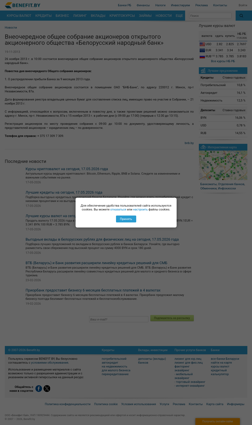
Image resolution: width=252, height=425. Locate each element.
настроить (140, 209)
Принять (126, 219)
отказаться (118, 209)
